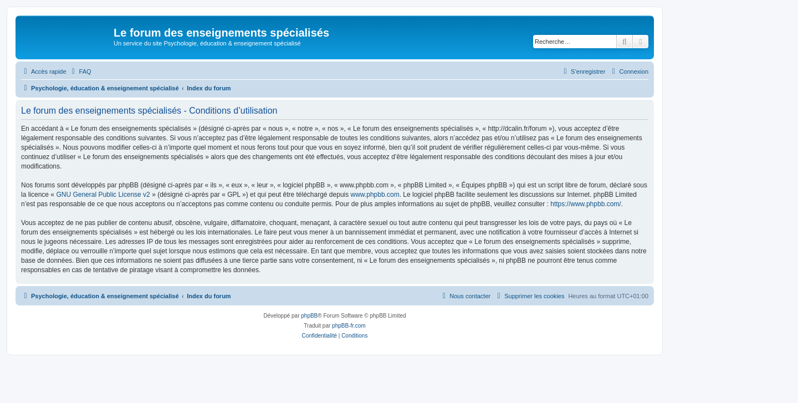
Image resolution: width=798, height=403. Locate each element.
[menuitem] (80, 71)
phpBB (309, 316)
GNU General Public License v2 (103, 194)
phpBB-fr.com (349, 326)
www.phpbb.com (375, 194)
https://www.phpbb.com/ (585, 204)
